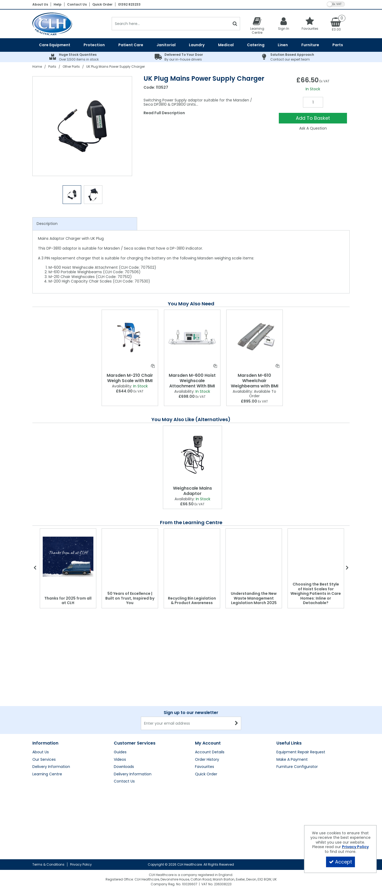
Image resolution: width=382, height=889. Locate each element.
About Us (40, 4)
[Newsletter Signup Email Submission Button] (236, 723)
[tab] (84, 223)
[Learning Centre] (257, 25)
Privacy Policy (81, 864)
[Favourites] (310, 23)
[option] (82, 126)
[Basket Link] (336, 24)
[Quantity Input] (313, 102)
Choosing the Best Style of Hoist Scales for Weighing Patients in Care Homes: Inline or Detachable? (315, 593)
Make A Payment (292, 759)
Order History (207, 759)
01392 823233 (129, 4)
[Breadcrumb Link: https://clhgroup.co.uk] (37, 66)
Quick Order (102, 4)
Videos (120, 759)
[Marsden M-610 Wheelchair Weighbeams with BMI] (254, 337)
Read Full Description (164, 113)
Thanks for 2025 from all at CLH (68, 601)
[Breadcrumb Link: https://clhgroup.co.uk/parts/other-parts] (71, 66)
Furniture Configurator (297, 766)
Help (58, 4)
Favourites (204, 766)
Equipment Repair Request (300, 752)
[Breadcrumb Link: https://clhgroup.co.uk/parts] (52, 66)
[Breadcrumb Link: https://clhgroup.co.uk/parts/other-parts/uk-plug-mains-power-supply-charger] (115, 66)
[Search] (171, 23)
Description (47, 223)
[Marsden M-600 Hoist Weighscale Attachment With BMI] (192, 337)
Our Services (44, 759)
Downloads (124, 766)
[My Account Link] (283, 23)
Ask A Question (313, 128)
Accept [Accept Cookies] (340, 861)
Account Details (209, 752)
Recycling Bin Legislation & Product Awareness (192, 601)
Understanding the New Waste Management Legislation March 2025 (254, 598)
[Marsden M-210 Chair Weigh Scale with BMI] (130, 337)
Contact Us (77, 4)
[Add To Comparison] (153, 366)
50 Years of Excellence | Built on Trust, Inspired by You (129, 598)
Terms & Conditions (48, 864)
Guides (120, 752)
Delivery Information (51, 766)
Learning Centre (47, 774)
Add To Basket (313, 118)
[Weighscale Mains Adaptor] (192, 454)
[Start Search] (235, 23)
